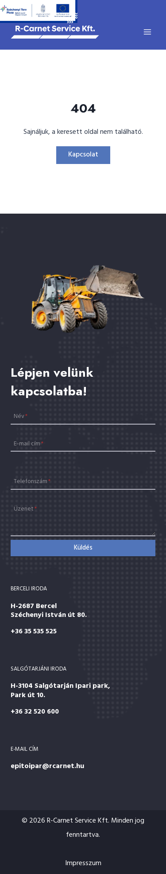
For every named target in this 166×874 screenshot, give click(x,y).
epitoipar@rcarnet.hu (47, 766)
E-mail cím (28, 443)
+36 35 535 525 (34, 631)
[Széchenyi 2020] (38, 11)
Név (20, 416)
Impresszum (83, 863)
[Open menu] (147, 32)
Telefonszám (32, 481)
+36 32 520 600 (35, 712)
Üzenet (25, 509)
